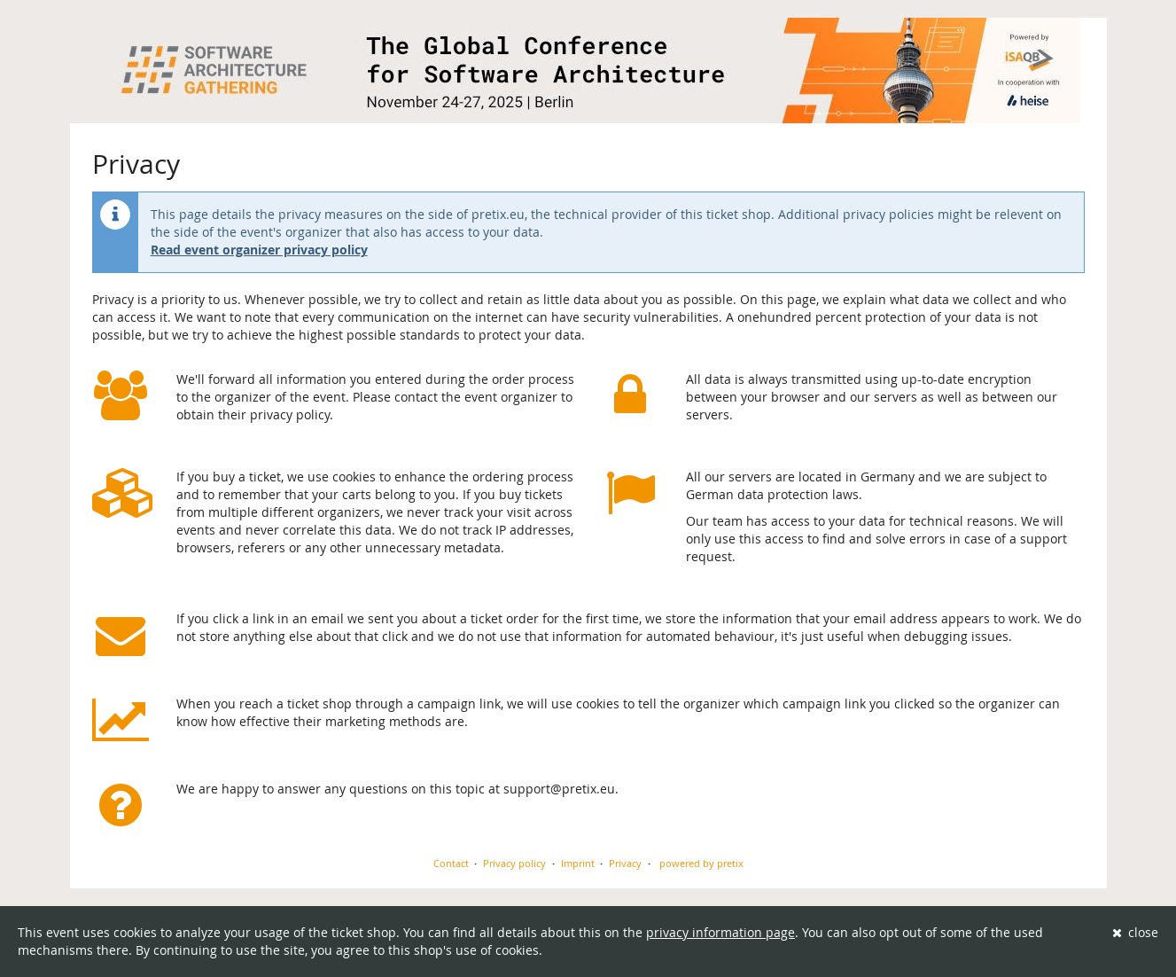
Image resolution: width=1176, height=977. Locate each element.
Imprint (578, 863)
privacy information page (720, 932)
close (1135, 932)
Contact (451, 863)
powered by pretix (701, 863)
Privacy (625, 863)
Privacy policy (514, 863)
